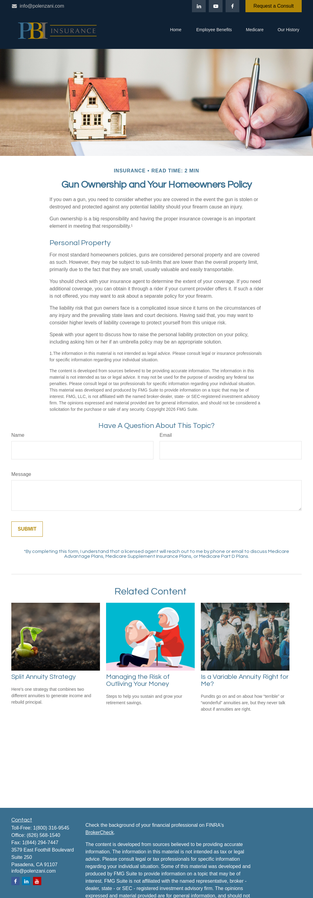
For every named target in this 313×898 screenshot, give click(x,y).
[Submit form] (27, 529)
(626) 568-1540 (43, 835)
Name (17, 435)
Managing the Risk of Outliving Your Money (138, 680)
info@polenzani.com (37, 6)
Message (21, 474)
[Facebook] (232, 6)
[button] (176, 30)
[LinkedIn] (199, 6)
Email (166, 435)
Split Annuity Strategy (43, 676)
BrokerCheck (100, 832)
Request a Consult (273, 6)
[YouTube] (216, 6)
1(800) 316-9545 (51, 827)
